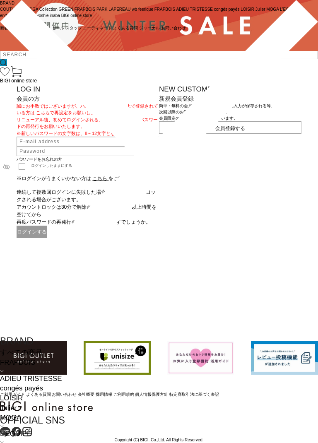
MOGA (10, 417)
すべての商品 (21, 352)
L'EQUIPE (15, 434)
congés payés (21, 388)
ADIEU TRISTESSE (31, 379)
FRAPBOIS (17, 362)
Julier (8, 408)
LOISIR (11, 398)
